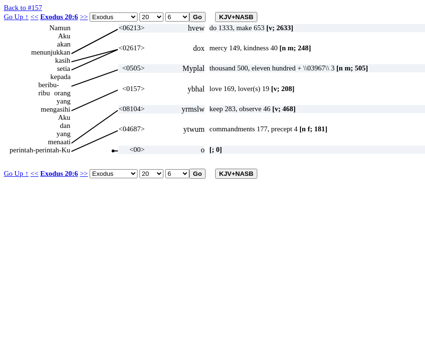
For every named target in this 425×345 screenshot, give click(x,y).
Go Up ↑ (16, 17)
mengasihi (55, 109)
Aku (64, 36)
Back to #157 (23, 8)
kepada (60, 76)
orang (62, 93)
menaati (59, 142)
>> (84, 17)
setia (63, 68)
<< (34, 17)
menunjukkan (50, 52)
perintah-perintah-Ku (40, 150)
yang (63, 101)
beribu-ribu (48, 85)
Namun (59, 28)
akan (63, 44)
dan (65, 125)
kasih (62, 60)
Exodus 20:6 (59, 17)
